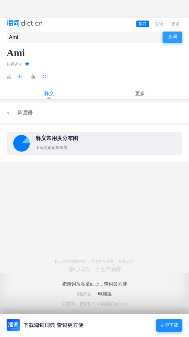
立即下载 (169, 325)
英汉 (142, 24)
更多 (175, 24)
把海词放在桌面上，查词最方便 (94, 284)
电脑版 (105, 294)
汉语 (159, 24)
